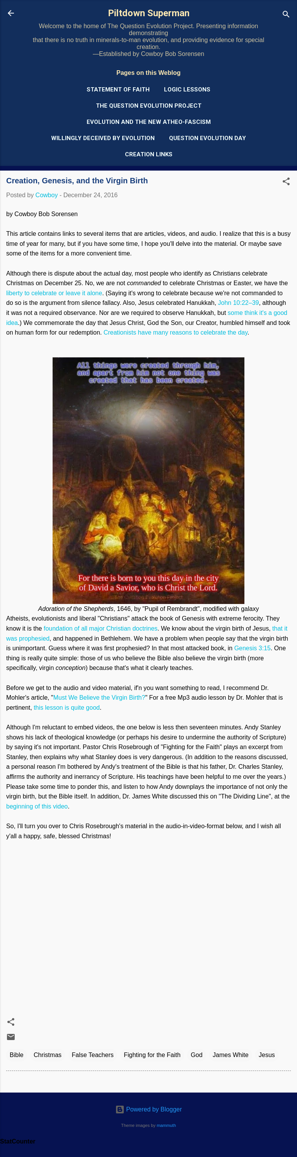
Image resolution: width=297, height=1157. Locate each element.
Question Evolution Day (207, 138)
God (196, 1055)
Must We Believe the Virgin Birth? (99, 697)
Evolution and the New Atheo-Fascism (149, 121)
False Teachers (93, 1055)
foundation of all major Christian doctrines (100, 628)
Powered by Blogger (148, 1109)
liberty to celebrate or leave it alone (54, 293)
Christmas (47, 1055)
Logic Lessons (187, 89)
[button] (286, 183)
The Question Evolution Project (148, 105)
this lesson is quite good (67, 707)
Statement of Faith (118, 89)
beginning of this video (37, 806)
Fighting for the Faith (152, 1055)
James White (230, 1055)
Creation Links (148, 154)
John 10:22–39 (238, 302)
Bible (17, 1055)
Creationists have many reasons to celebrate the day (176, 332)
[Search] (286, 15)
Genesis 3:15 (252, 648)
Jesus (267, 1055)
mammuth (166, 1125)
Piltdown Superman (148, 13)
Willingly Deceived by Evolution (103, 138)
